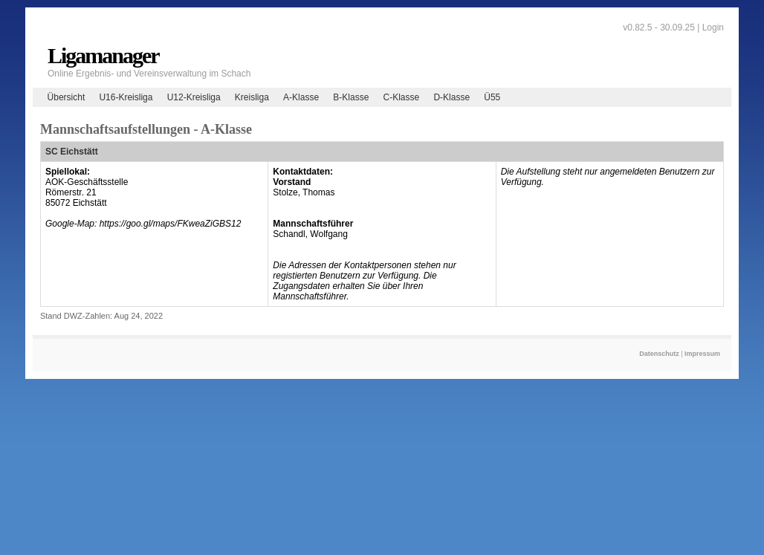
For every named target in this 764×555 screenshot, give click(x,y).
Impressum (702, 353)
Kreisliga (252, 97)
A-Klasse (301, 97)
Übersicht (66, 97)
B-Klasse (351, 97)
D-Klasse (451, 97)
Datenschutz (659, 353)
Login (713, 27)
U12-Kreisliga (194, 97)
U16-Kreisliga (125, 97)
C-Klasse (401, 97)
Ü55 (492, 97)
